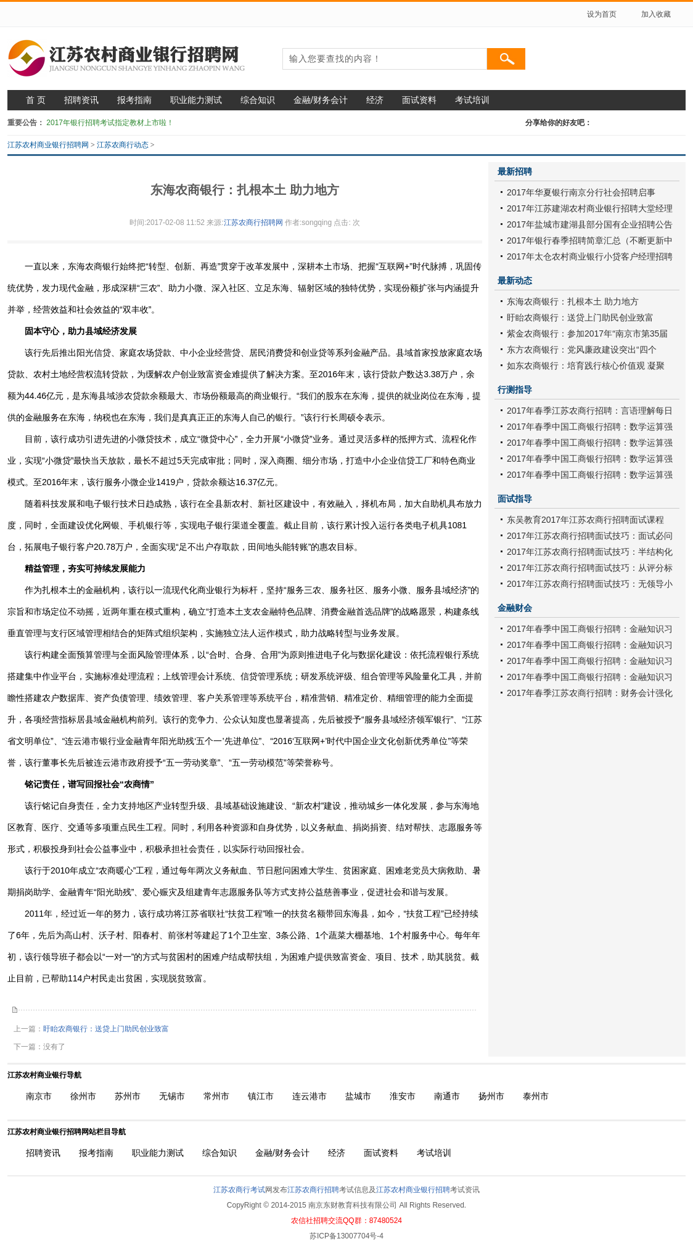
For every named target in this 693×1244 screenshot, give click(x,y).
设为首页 (602, 14)
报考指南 (134, 100)
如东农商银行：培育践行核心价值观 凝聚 (586, 365)
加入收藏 (656, 14)
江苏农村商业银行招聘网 (48, 145)
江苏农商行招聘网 (253, 222)
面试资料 (419, 100)
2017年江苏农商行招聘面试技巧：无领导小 (590, 584)
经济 (374, 100)
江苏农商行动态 (123, 145)
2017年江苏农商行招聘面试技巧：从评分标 (590, 568)
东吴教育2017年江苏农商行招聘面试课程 (585, 520)
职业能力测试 (196, 100)
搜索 (506, 59)
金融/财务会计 (320, 100)
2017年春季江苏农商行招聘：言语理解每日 (590, 410)
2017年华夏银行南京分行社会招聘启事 (581, 192)
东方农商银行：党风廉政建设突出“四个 (582, 349)
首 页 (36, 100)
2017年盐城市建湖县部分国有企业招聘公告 (590, 224)
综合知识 (257, 100)
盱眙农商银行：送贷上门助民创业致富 (106, 1029)
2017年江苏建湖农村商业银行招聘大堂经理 (590, 208)
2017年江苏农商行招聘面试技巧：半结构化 (590, 552)
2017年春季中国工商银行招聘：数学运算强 (590, 427)
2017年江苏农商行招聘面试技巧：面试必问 (590, 536)
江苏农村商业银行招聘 (413, 1189)
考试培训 (472, 100)
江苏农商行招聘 (313, 1189)
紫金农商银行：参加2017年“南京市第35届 (587, 333)
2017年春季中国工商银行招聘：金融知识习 (590, 629)
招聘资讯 (81, 100)
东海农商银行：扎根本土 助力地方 (573, 301)
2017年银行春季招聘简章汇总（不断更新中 (590, 240)
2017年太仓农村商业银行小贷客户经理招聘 (590, 256)
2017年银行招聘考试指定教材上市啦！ (110, 122)
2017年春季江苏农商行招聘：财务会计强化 (590, 693)
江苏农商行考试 (239, 1189)
